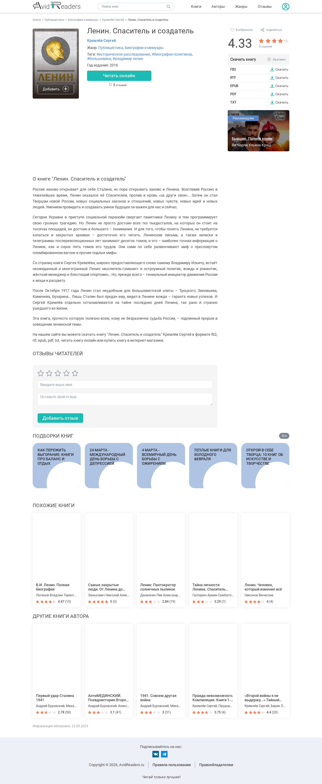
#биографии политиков (172, 54)
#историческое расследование (123, 54)
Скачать (281, 69)
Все (284, 435)
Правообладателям (216, 765)
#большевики (99, 58)
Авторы (218, 6)
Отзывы (265, 6)
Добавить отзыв (60, 418)
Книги (196, 6)
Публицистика (110, 47)
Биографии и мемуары (144, 47)
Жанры (241, 6)
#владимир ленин (128, 58)
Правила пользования (172, 765)
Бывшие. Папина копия (252, 138)
